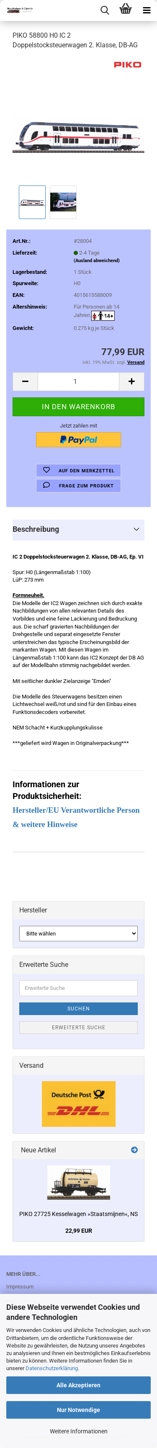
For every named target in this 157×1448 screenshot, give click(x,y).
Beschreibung (36, 529)
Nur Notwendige (78, 1410)
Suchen (78, 1009)
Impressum (19, 1286)
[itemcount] (78, 381)
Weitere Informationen (79, 1431)
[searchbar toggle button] (104, 10)
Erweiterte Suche (79, 1028)
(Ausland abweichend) (97, 260)
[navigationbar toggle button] (146, 10)
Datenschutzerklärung (52, 1368)
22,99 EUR (78, 1230)
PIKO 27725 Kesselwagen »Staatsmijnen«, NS (78, 1214)
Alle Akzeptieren (78, 1385)
